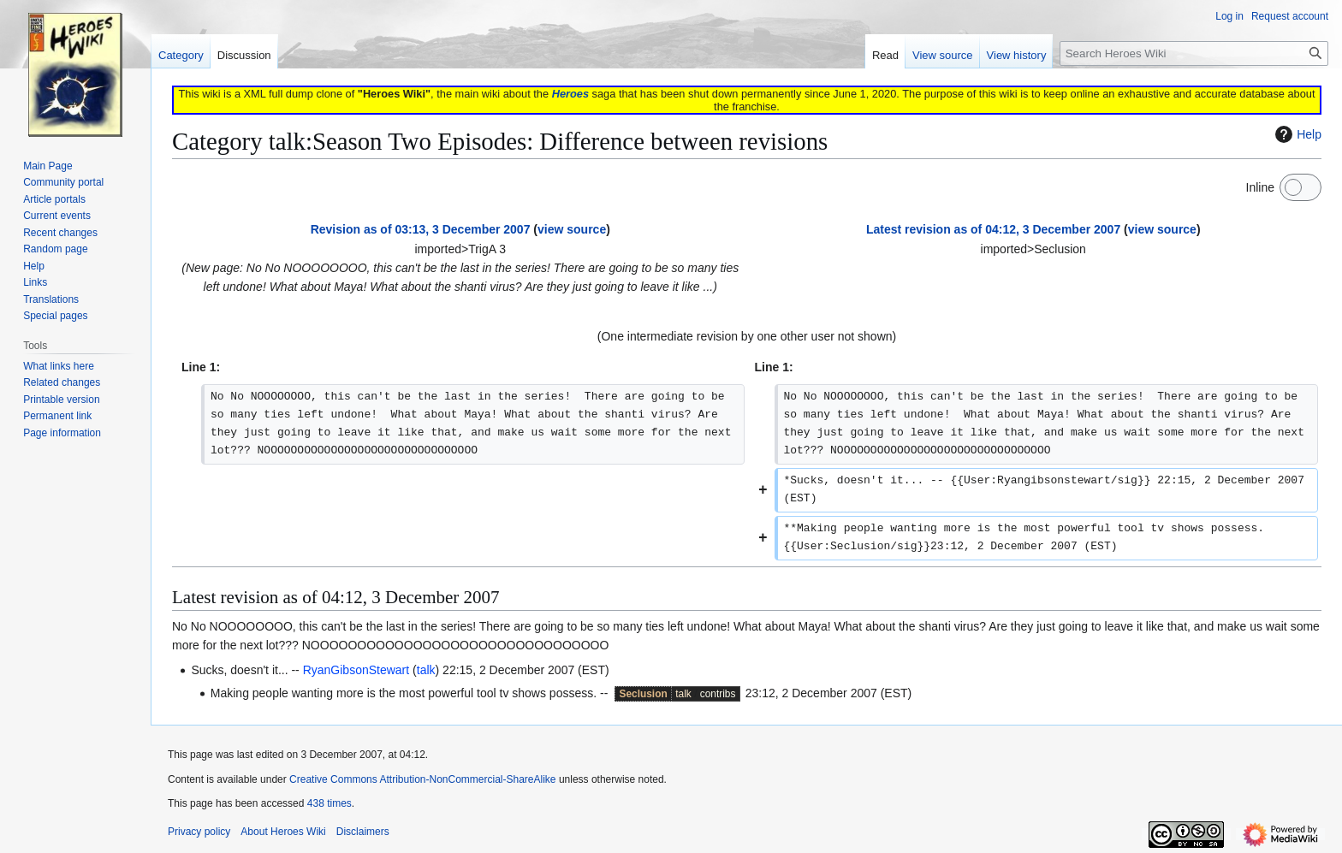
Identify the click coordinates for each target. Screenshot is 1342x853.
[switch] (1300, 187)
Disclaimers (362, 832)
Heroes (570, 93)
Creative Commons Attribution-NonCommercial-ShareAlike (422, 779)
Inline (1260, 187)
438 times (329, 803)
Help (1296, 134)
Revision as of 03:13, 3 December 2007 (421, 229)
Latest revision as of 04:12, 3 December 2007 (993, 229)
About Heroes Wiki (282, 832)
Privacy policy (199, 832)
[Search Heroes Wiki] (1194, 53)
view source (571, 229)
